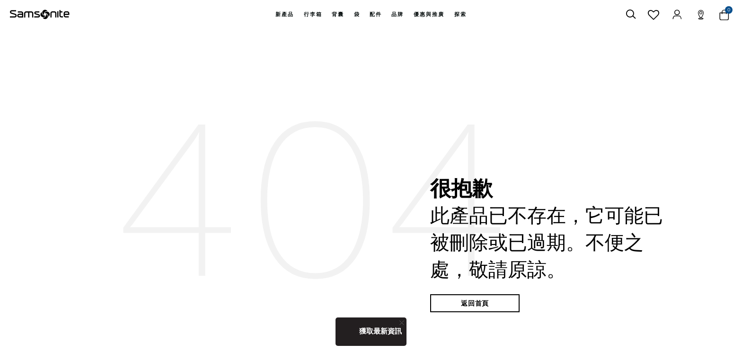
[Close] (401, 322)
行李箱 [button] (313, 14)
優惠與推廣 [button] (429, 14)
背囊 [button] (338, 14)
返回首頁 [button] (475, 303)
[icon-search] (631, 14)
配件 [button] (376, 14)
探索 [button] (460, 14)
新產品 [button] (284, 14)
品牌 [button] (397, 14)
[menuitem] (285, 14)
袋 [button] (357, 14)
